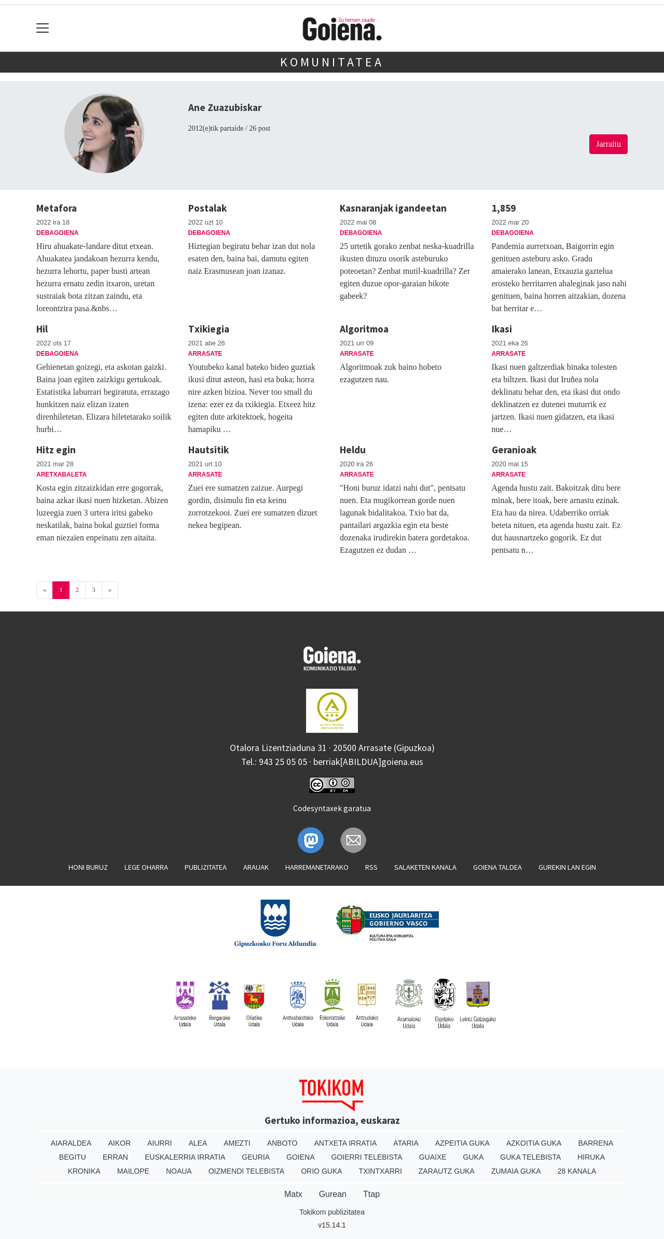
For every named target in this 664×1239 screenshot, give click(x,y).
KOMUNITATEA (332, 62)
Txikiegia (208, 329)
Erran (115, 1157)
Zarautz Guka (447, 1171)
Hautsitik (208, 449)
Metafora (56, 208)
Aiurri (159, 1143)
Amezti (237, 1143)
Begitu (72, 1157)
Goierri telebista (366, 1157)
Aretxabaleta (61, 474)
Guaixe (433, 1157)
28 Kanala (577, 1171)
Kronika (84, 1171)
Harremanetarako (317, 867)
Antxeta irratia (345, 1143)
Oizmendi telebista (247, 1171)
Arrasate (205, 353)
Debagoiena (57, 232)
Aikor (119, 1143)
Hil (42, 329)
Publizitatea (206, 867)
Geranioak (514, 449)
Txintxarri (380, 1171)
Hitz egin (56, 449)
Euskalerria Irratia (185, 1157)
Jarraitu (608, 144)
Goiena (300, 1157)
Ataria (406, 1143)
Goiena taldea (497, 867)
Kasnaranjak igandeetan (393, 208)
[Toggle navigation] (43, 28)
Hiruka (591, 1157)
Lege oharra (146, 867)
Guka (473, 1157)
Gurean (333, 1194)
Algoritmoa (364, 329)
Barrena (595, 1143)
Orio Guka (321, 1171)
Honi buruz (88, 867)
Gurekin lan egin (567, 867)
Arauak (256, 867)
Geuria (256, 1157)
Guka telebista (530, 1157)
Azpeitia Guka (462, 1143)
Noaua (179, 1171)
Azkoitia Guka (534, 1143)
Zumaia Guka (516, 1171)
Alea (197, 1143)
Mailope (133, 1171)
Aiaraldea (71, 1143)
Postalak (207, 208)
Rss (371, 867)
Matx (293, 1194)
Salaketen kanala (425, 867)
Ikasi (502, 329)
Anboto (282, 1143)
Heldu (353, 449)
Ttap (371, 1194)
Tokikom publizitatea (332, 1212)
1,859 (504, 208)
